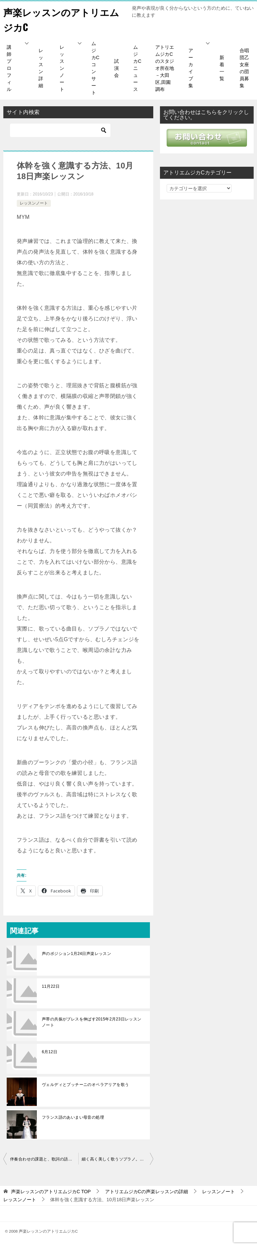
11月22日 (51, 986)
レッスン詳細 (40, 68)
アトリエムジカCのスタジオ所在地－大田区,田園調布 (164, 68)
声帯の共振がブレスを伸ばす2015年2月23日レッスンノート (92, 1022)
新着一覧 (222, 68)
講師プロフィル (9, 68)
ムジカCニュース (137, 68)
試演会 (116, 68)
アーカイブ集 (190, 68)
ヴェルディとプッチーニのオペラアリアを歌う (85, 1084)
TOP (51, 1191)
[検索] (60, 130)
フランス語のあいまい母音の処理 (73, 1117)
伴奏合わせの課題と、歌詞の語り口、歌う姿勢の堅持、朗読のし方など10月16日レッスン (44, 1159)
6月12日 (49, 1052)
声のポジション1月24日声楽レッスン (76, 953)
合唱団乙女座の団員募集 (244, 68)
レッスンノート (62, 68)
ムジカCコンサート (95, 68)
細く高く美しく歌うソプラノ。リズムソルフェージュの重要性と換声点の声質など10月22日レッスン (117, 1159)
